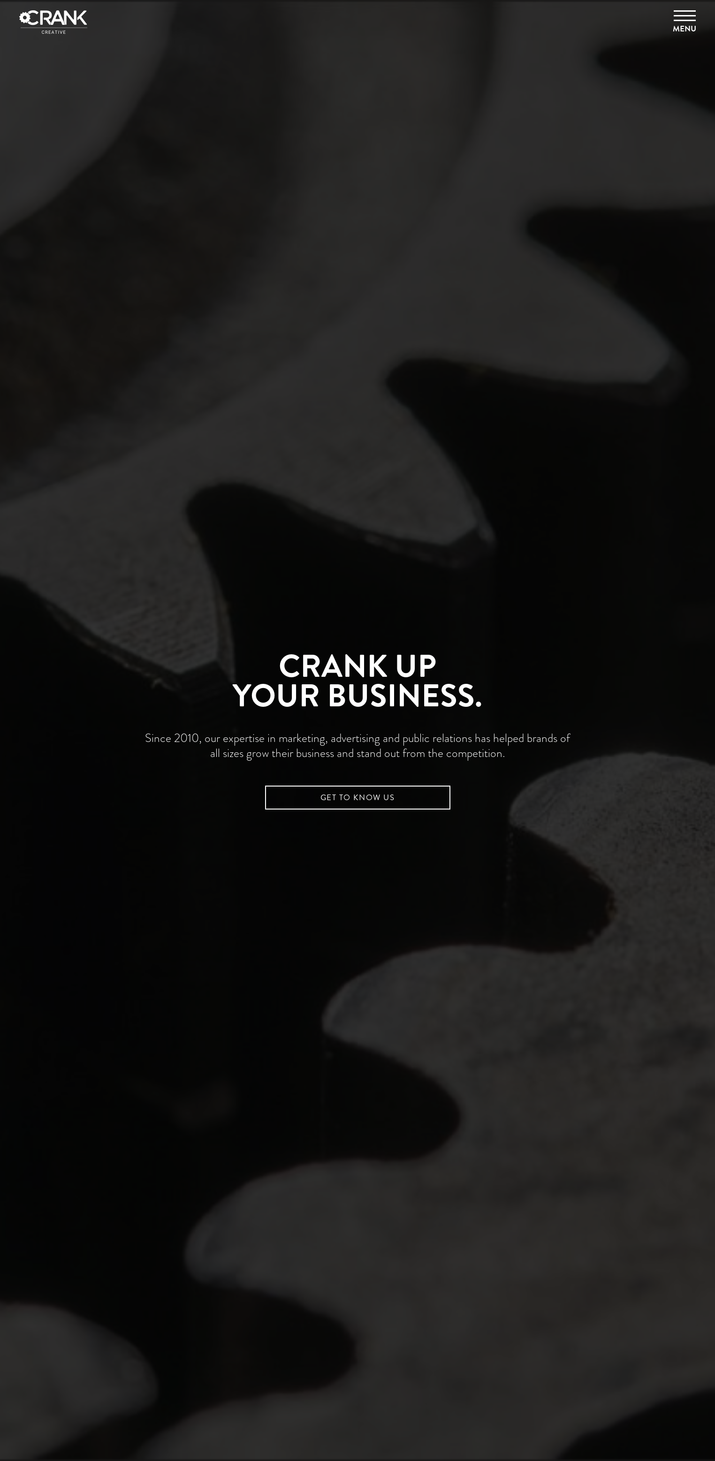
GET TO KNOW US (357, 797)
